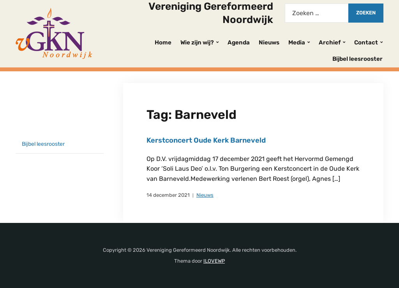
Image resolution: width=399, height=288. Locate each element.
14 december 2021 (168, 195)
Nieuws (269, 42)
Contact (366, 42)
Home (163, 42)
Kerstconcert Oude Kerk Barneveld (206, 140)
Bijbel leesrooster (357, 58)
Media (296, 42)
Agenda (239, 42)
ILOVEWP (214, 261)
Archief (330, 42)
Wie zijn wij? (197, 42)
